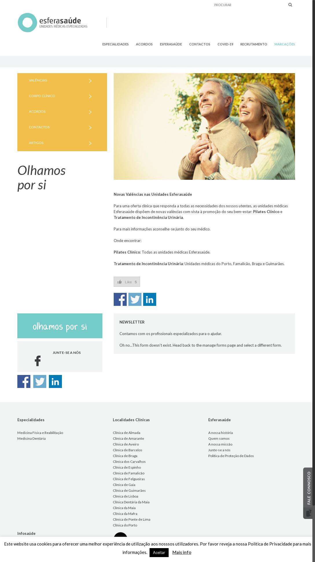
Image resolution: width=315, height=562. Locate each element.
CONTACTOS (199, 44)
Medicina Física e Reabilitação (40, 432)
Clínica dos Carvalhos (129, 461)
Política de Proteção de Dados (231, 456)
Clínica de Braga (125, 456)
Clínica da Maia (124, 508)
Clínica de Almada (126, 432)
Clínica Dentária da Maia (131, 502)
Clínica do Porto (125, 525)
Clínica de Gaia (124, 484)
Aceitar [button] (159, 552)
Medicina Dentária (31, 438)
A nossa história (220, 432)
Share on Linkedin (149, 299)
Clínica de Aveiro (126, 444)
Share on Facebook (120, 299)
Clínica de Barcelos (127, 450)
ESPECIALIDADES (115, 44)
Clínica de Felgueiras (129, 479)
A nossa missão (220, 444)
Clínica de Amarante (128, 438)
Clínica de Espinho (127, 467)
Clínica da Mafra (125, 513)
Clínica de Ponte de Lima (131, 519)
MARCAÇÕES (285, 44)
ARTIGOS (36, 142)
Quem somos (219, 438)
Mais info (181, 552)
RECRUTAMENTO (253, 44)
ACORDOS (144, 44)
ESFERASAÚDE (171, 44)
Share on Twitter (134, 299)
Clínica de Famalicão (128, 473)
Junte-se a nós (219, 450)
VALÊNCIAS (38, 80)
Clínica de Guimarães (129, 490)
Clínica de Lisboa (125, 496)
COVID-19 (225, 44)
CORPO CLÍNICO (42, 96)
